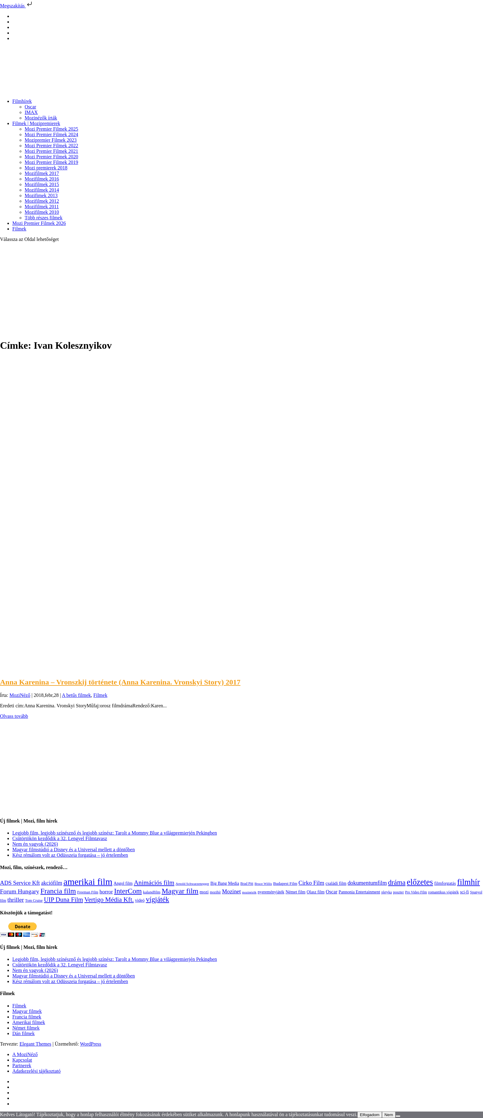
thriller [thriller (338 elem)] (15, 899)
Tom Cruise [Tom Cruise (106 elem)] (34, 900)
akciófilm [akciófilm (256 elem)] (51, 883)
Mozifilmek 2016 (42, 178)
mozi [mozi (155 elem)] (204, 891)
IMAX (31, 112)
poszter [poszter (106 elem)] (398, 892)
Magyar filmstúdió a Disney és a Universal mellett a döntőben (73, 849)
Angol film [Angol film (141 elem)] (123, 883)
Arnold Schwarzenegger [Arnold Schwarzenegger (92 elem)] (192, 883)
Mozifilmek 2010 (42, 212)
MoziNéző (20, 695)
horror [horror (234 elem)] (106, 892)
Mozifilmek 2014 (42, 190)
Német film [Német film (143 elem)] (296, 891)
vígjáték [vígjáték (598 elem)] (157, 899)
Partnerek (21, 1065)
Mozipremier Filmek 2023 (51, 140)
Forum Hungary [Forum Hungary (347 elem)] (19, 891)
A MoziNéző (25, 1054)
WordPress (90, 1044)
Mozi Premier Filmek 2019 (51, 162)
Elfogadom (370, 1114)
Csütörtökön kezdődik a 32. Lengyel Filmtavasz (59, 838)
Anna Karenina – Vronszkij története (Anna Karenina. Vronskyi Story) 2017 (120, 682)
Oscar (30, 106)
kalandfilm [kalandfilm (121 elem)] (151, 892)
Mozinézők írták (41, 117)
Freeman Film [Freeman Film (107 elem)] (88, 892)
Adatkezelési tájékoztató (36, 1071)
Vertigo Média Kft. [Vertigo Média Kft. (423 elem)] (109, 899)
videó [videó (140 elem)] (139, 900)
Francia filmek (26, 1016)
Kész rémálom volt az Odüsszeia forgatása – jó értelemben (70, 855)
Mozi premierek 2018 (46, 167)
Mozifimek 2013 (41, 195)
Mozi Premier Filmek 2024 (51, 134)
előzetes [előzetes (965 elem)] (420, 882)
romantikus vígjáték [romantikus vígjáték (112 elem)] (443, 892)
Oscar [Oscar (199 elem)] (332, 892)
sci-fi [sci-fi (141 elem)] (464, 892)
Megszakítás (16, 5)
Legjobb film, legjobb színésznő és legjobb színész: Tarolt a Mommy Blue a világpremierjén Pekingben (114, 832)
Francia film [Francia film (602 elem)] (58, 891)
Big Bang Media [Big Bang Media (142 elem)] (224, 883)
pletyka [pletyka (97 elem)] (386, 892)
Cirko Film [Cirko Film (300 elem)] (311, 883)
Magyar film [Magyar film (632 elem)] (180, 891)
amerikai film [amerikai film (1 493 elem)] (87, 882)
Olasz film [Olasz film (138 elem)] (316, 892)
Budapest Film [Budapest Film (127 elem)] (285, 883)
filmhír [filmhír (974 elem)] (468, 882)
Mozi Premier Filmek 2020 (51, 156)
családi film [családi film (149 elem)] (336, 883)
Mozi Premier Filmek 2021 (51, 151)
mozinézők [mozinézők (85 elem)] (249, 892)
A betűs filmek (76, 695)
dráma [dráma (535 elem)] (397, 882)
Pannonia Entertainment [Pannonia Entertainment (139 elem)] (359, 892)
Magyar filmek (27, 1011)
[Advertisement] (241, 290)
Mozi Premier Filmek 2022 (51, 145)
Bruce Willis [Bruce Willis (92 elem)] (263, 883)
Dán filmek (23, 1033)
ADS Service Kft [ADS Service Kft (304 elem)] (20, 883)
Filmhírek (22, 101)
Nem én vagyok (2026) (35, 844)
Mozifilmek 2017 (42, 173)
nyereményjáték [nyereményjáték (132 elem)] (271, 892)
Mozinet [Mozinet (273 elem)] (231, 891)
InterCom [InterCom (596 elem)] (128, 891)
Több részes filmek (44, 217)
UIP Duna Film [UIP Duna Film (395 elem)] (63, 899)
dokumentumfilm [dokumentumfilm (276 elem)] (367, 883)
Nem (388, 1114)
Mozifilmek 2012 (42, 201)
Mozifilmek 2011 (42, 206)
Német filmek (25, 1028)
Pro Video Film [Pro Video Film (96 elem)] (416, 892)
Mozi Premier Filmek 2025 (51, 129)
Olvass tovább (14, 716)
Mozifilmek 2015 (42, 184)
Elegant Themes (35, 1044)
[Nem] (398, 1116)
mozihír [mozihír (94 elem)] (215, 892)
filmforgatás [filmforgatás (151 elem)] (445, 883)
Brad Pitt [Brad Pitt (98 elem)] (246, 884)
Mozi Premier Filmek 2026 (39, 223)
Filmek (19, 228)
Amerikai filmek (28, 1022)
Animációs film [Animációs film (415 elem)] (154, 882)
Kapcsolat (22, 1060)
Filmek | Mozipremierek (36, 123)
